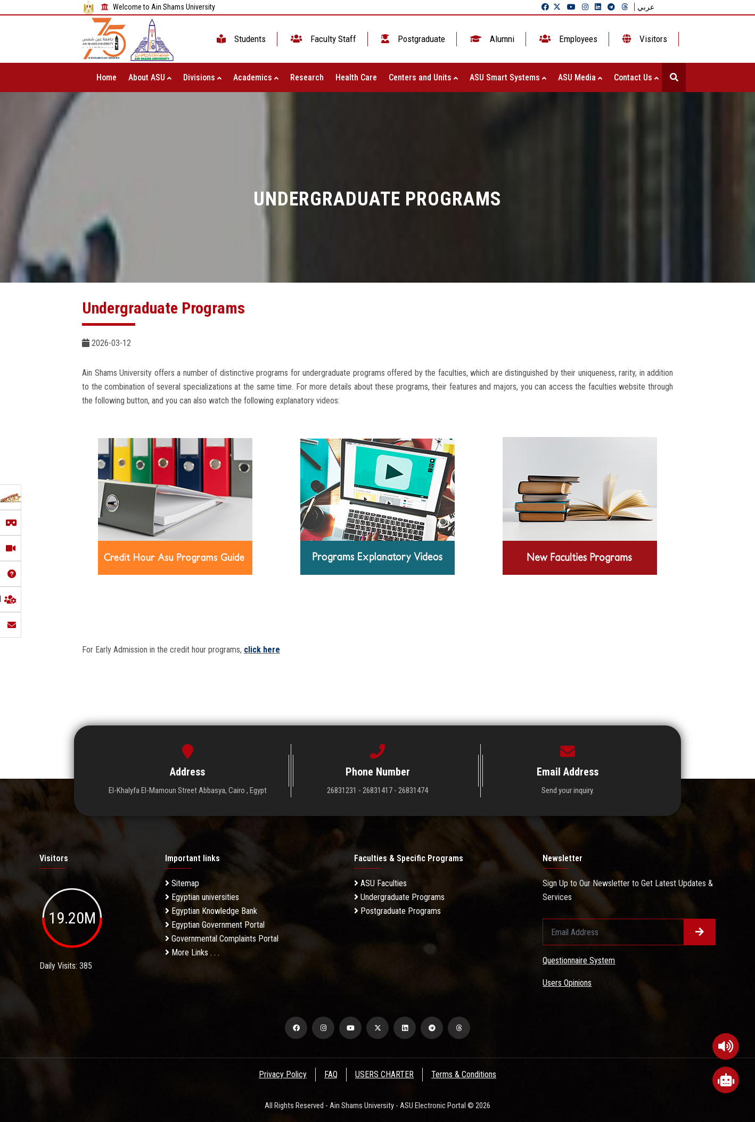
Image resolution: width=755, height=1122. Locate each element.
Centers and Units (423, 77)
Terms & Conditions (464, 1074)
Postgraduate (412, 39)
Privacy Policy (282, 1074)
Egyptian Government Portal (215, 925)
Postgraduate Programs (397, 911)
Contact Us (636, 77)
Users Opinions (567, 983)
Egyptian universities (202, 897)
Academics (255, 77)
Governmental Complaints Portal (221, 939)
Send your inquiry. (567, 790)
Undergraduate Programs (399, 897)
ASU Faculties (380, 883)
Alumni (491, 39)
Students (240, 39)
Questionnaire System (579, 960)
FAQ (331, 1074)
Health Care (356, 77)
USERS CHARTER (385, 1074)
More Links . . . (192, 952)
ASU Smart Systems (508, 77)
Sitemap (182, 883)
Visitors (643, 39)
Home (106, 77)
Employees (567, 39)
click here (262, 650)
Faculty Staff (322, 39)
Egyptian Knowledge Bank (211, 911)
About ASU (149, 77)
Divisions (202, 77)
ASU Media (580, 77)
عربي (645, 7)
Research (307, 77)
